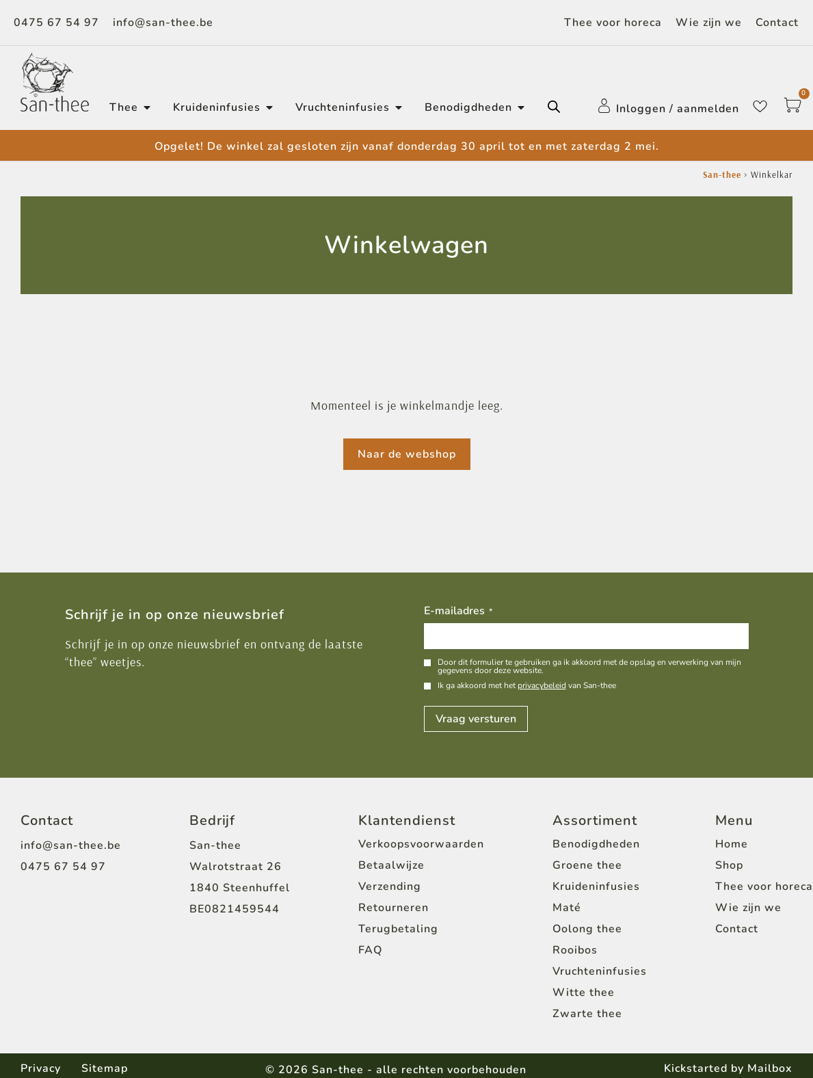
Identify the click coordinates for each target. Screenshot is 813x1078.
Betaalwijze (391, 865)
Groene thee (587, 865)
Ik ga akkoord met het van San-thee (527, 685)
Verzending (389, 886)
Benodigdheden (596, 844)
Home (731, 844)
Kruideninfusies (596, 886)
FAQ (370, 950)
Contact (777, 22)
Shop (729, 865)
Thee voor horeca (613, 22)
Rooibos (575, 950)
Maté (566, 907)
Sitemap (104, 1068)
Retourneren (393, 907)
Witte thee (583, 992)
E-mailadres (458, 611)
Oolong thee (587, 928)
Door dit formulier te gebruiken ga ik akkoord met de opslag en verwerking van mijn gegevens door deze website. (589, 666)
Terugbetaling (398, 928)
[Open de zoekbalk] (554, 107)
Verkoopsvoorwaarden (421, 844)
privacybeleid (542, 685)
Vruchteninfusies (599, 971)
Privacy (41, 1068)
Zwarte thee (587, 1013)
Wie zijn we (709, 22)
